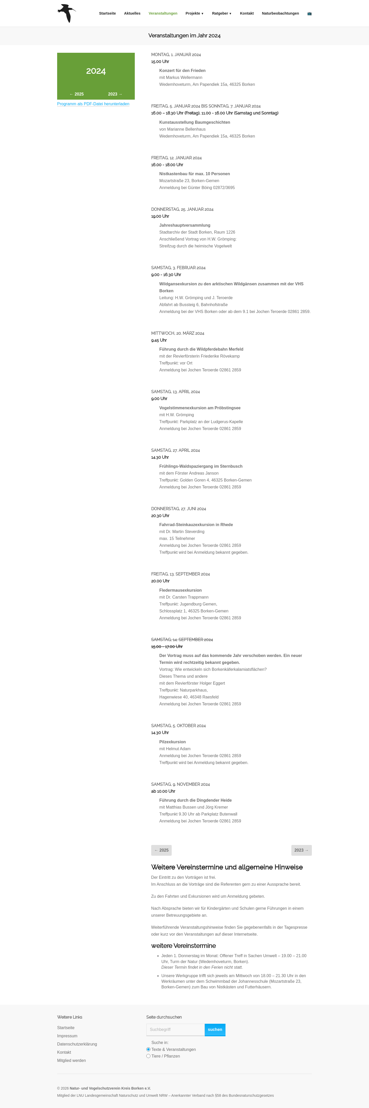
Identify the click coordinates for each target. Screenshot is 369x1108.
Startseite (107, 13)
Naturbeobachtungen (280, 13)
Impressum (67, 1036)
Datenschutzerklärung (77, 1044)
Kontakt (247, 13)
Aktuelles (132, 13)
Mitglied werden (71, 1060)
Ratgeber (220, 13)
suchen (215, 1029)
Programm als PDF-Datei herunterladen (93, 104)
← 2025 (76, 94)
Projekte (193, 13)
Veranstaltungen (163, 13)
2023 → (115, 94)
